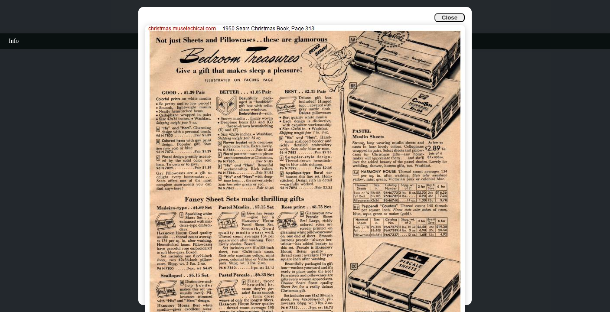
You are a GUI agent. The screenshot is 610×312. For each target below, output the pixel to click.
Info (14, 41)
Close (449, 17)
